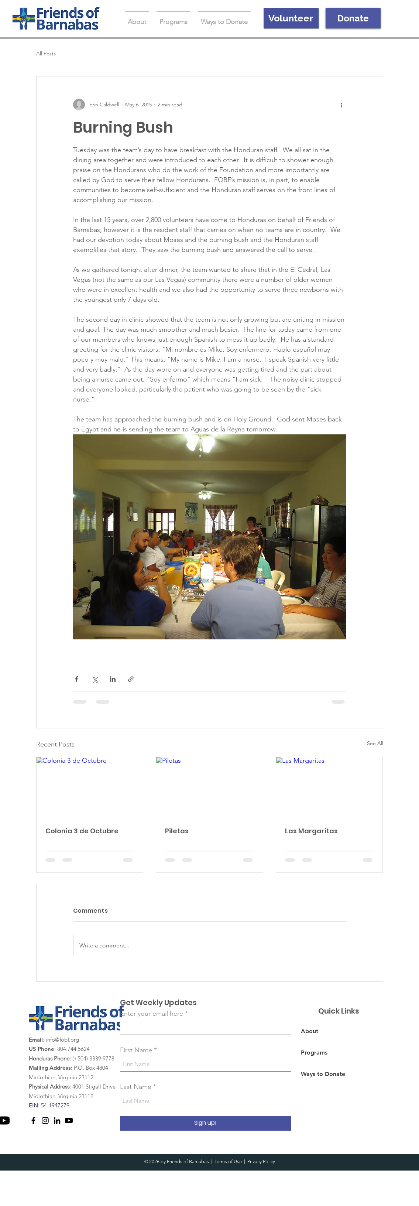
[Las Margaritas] (329, 787)
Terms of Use (228, 1161)
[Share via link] (130, 679)
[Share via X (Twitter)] (94, 679)
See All (375, 743)
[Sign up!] (205, 1123)
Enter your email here (151, 1013)
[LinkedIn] (57, 1120)
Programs (314, 1052)
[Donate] (353, 18)
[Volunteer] (291, 18)
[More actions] (341, 104)
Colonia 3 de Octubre (82, 831)
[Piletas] (209, 787)
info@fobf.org (62, 1039)
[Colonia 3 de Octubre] (90, 787)
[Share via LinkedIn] (112, 679)
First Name (136, 1050)
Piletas (177, 831)
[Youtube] (68, 1120)
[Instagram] (45, 1120)
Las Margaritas (311, 831)
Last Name (135, 1086)
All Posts (46, 53)
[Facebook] (33, 1120)
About (309, 1031)
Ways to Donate (323, 1073)
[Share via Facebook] (76, 679)
